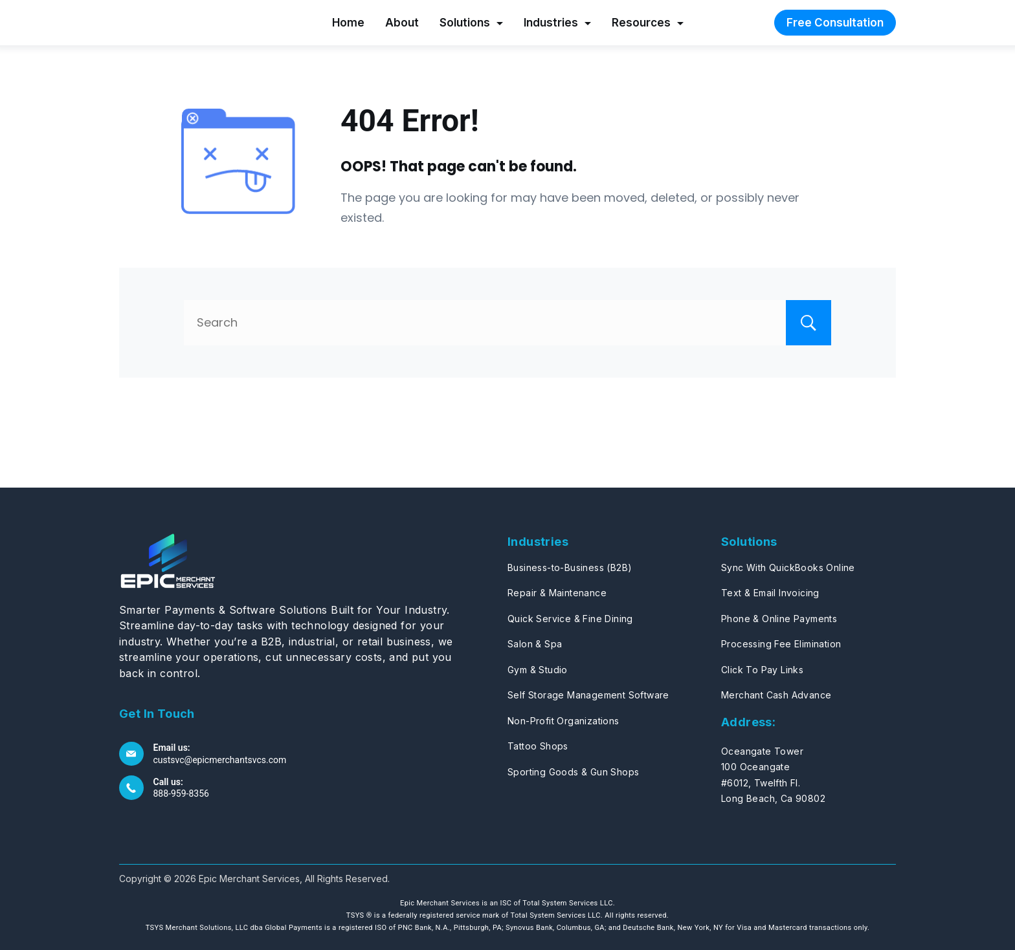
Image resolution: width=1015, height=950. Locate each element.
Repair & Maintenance (557, 592)
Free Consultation (835, 22)
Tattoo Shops (538, 745)
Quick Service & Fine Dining (570, 618)
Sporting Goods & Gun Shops (573, 771)
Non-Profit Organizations (563, 720)
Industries (557, 22)
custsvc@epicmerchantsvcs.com (220, 760)
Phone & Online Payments (779, 618)
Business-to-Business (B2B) (570, 567)
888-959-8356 (181, 793)
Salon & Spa (535, 643)
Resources (648, 22)
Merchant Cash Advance (776, 694)
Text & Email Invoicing (770, 592)
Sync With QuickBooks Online (788, 567)
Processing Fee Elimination (781, 643)
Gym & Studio (538, 669)
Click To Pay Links (762, 669)
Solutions (471, 22)
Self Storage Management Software (588, 694)
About (402, 22)
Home (348, 22)
